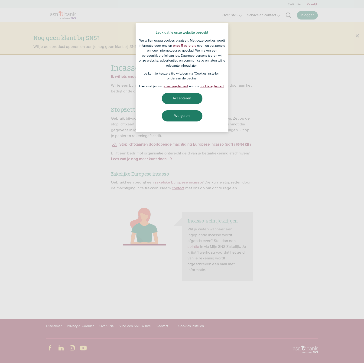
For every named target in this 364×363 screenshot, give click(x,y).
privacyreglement (175, 86)
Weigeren (182, 116)
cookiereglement (212, 86)
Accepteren (182, 98)
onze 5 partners (184, 45)
